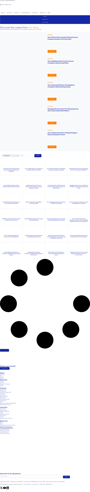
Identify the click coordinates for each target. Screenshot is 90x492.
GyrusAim (3, 380)
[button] (1, 91)
